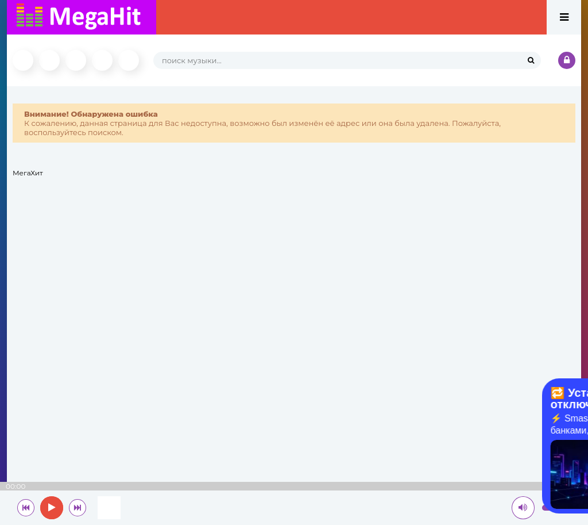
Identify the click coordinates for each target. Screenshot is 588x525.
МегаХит (28, 172)
